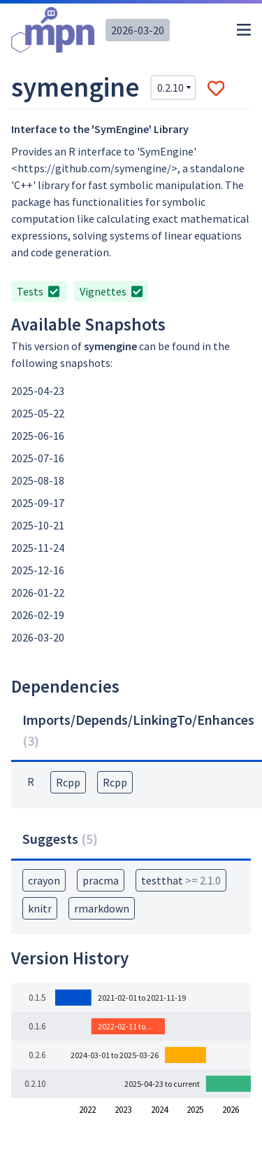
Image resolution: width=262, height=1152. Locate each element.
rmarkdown (101, 908)
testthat (181, 880)
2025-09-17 (37, 503)
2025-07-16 (37, 458)
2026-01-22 (37, 592)
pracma (100, 880)
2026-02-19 (37, 615)
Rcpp (68, 782)
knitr (40, 908)
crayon (44, 880)
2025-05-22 (37, 413)
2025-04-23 (37, 391)
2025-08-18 (37, 480)
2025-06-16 (37, 436)
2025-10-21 (37, 525)
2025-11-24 (37, 548)
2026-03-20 (137, 30)
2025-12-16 (37, 570)
